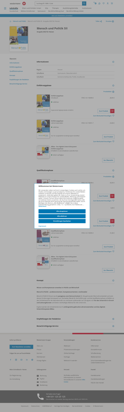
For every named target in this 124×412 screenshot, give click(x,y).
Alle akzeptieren (62, 211)
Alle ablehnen (62, 216)
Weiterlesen (42, 206)
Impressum (42, 226)
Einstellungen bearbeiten (62, 221)
